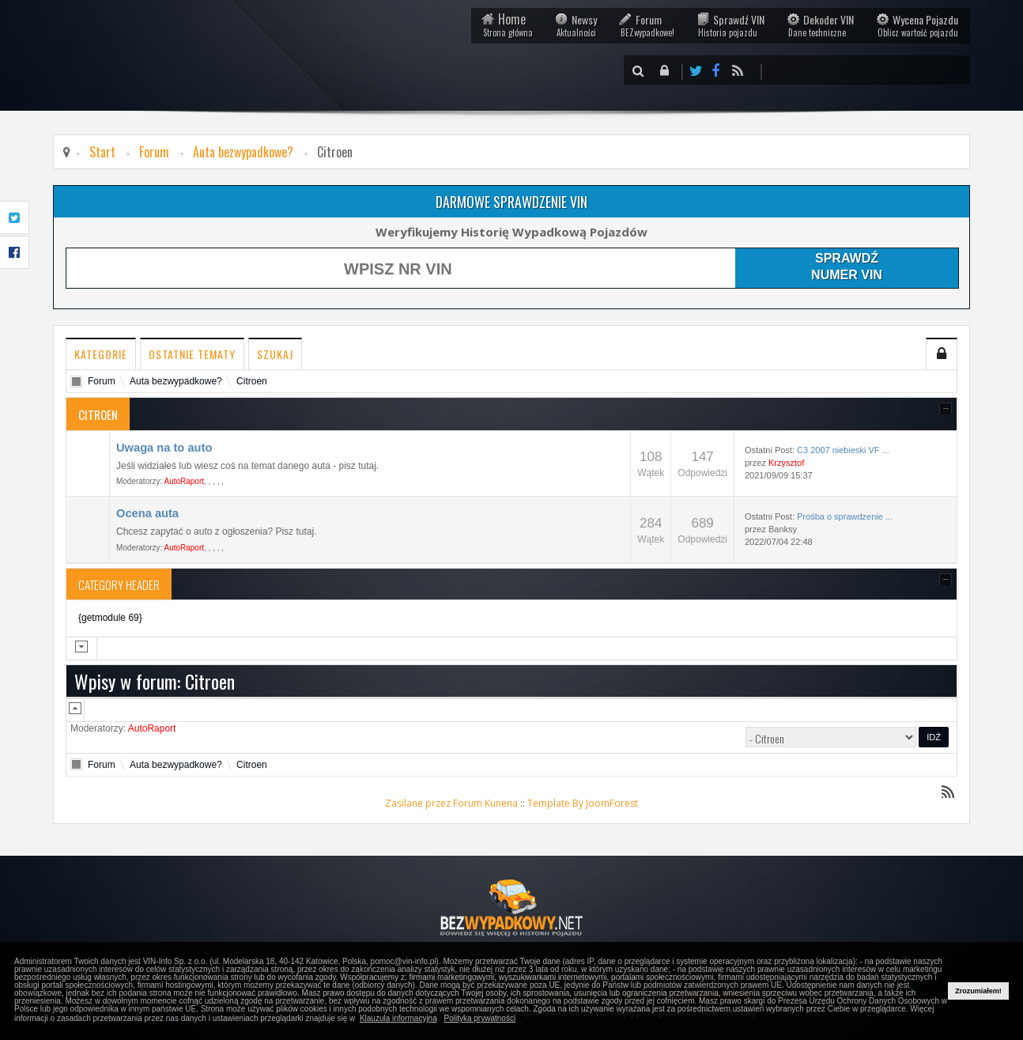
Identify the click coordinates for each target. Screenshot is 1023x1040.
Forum (646, 25)
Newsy (576, 25)
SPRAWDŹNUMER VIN (846, 266)
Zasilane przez (418, 803)
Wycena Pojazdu (917, 25)
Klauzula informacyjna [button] (398, 1018)
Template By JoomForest (582, 803)
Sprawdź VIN (730, 25)
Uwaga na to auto (164, 447)
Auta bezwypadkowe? (243, 151)
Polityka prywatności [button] (480, 1018)
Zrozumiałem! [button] (978, 991)
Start (102, 151)
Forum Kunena (485, 803)
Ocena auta (147, 513)
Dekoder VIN (820, 25)
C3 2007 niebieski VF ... (843, 450)
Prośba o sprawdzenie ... (845, 516)
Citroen (251, 381)
